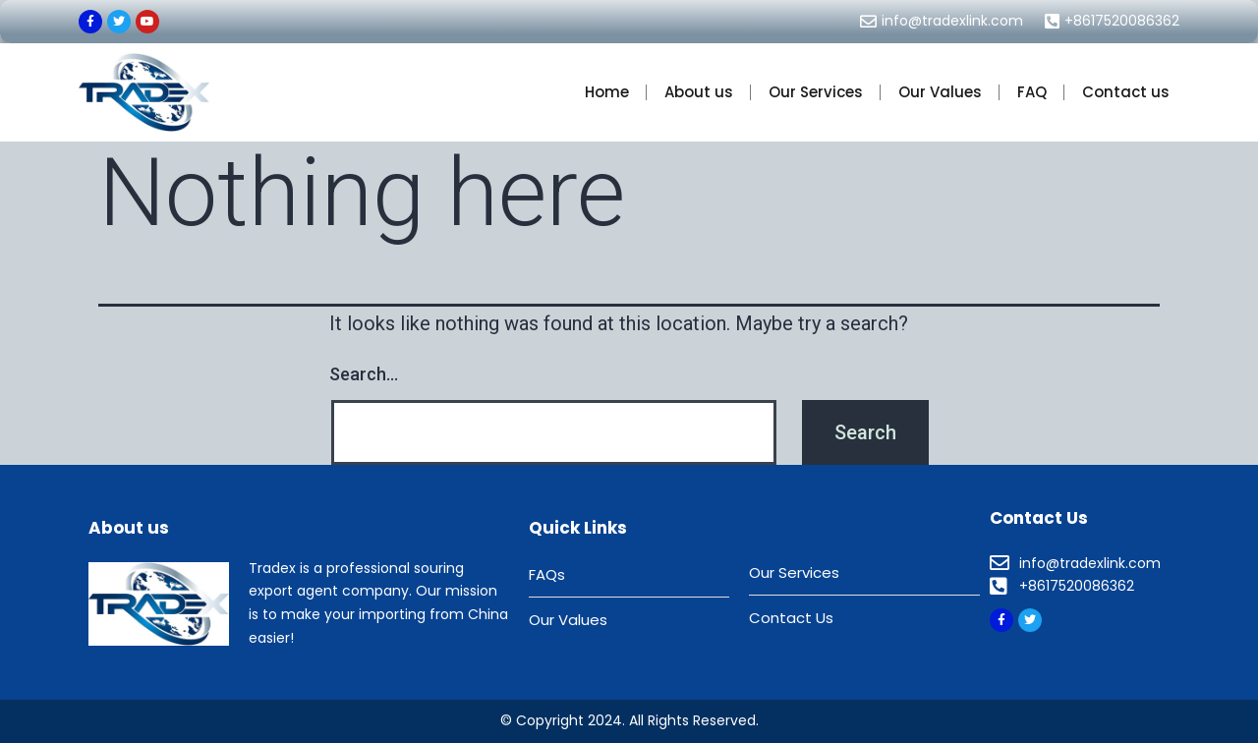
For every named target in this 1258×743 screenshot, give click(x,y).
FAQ (1032, 92)
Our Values (940, 92)
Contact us (1126, 92)
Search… (363, 374)
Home (607, 92)
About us (698, 92)
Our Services (816, 92)
